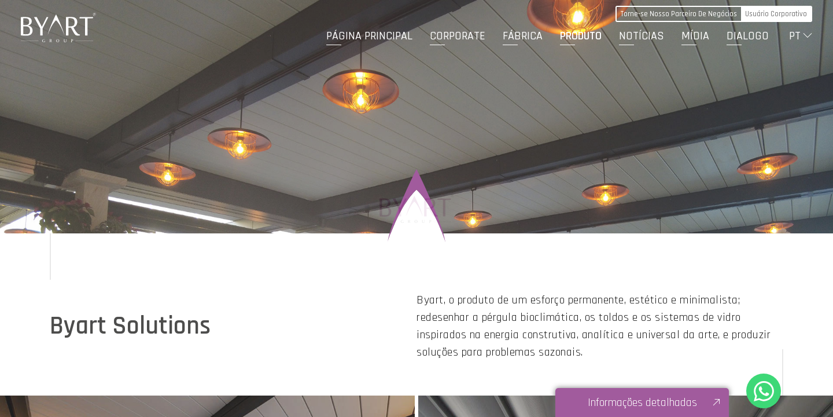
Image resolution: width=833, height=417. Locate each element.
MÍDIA (695, 35)
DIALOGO (748, 35)
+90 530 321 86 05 (763, 391)
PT (795, 35)
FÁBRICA (523, 35)
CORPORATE (457, 35)
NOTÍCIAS (641, 35)
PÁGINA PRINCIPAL (369, 35)
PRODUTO (581, 35)
